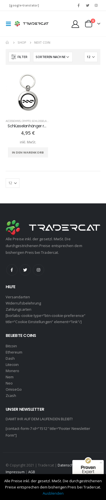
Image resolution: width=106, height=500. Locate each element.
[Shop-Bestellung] (53, 57)
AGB (31, 472)
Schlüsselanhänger (45, 121)
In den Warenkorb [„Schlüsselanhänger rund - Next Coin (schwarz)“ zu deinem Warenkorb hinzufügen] (28, 152)
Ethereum (14, 352)
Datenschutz (68, 465)
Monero (12, 370)
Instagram (38, 269)
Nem (10, 376)
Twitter (25, 269)
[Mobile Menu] (10, 23)
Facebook (12, 269)
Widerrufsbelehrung (23, 303)
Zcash (11, 395)
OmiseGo (14, 389)
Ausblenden (53, 493)
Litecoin (12, 364)
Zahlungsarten (18, 309)
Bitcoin (11, 345)
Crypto (26, 121)
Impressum (15, 472)
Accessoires (13, 121)
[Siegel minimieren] (101, 463)
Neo (9, 383)
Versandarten (18, 296)
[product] (28, 92)
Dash (10, 358)
